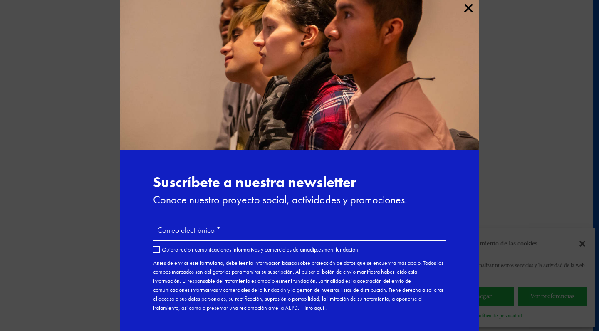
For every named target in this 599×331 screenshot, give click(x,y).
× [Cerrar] (468, 6)
